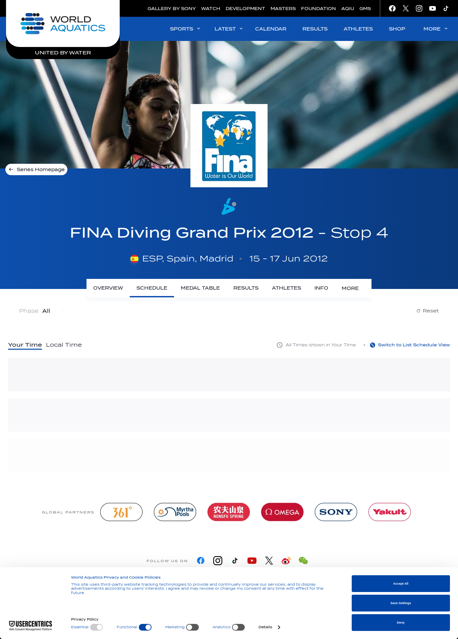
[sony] (335, 511)
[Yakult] (389, 511)
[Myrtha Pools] (175, 511)
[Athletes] (305, 288)
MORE (436, 29)
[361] (121, 511)
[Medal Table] (218, 288)
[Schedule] (170, 288)
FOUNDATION (318, 8)
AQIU (347, 8)
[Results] (264, 288)
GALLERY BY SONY (172, 8)
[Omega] (282, 511)
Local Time (64, 344)
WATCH (210, 8)
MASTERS (283, 8)
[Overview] (126, 288)
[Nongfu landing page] (228, 511)
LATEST (229, 29)
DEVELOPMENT (245, 8)
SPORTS (185, 29)
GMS (365, 8)
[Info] (339, 288)
